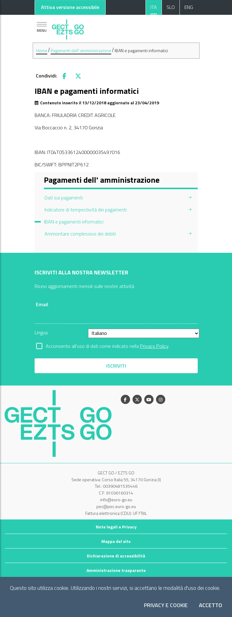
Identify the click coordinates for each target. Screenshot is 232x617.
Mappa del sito (116, 541)
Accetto (210, 605)
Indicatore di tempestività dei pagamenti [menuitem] (85, 209)
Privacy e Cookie (166, 605)
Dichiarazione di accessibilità (116, 555)
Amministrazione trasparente (116, 570)
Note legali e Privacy (116, 526)
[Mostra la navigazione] (42, 27)
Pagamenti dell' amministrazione (81, 50)
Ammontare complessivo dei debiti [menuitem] (80, 233)
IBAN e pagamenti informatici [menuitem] (73, 221)
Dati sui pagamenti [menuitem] (63, 197)
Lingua (41, 332)
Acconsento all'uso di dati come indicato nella (107, 346)
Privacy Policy (154, 346)
